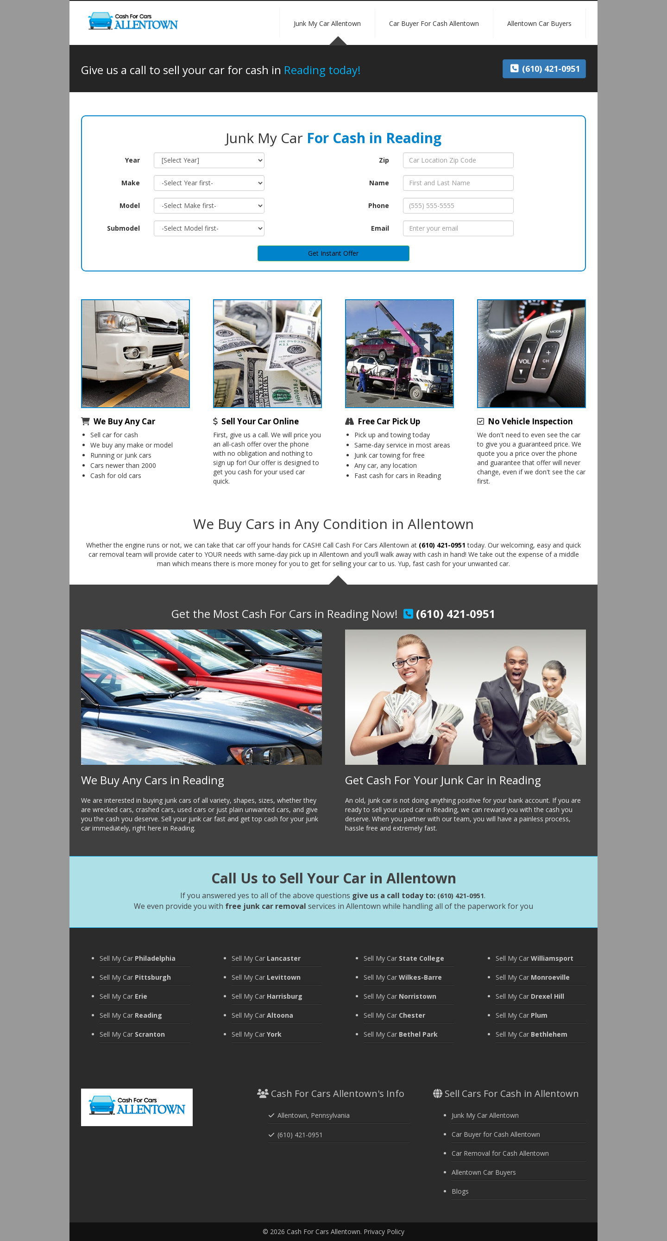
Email (380, 228)
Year (132, 160)
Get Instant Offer (333, 253)
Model (130, 205)
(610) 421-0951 (442, 545)
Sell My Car (138, 958)
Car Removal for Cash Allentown (500, 1153)
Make (130, 182)
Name (379, 182)
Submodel (123, 228)
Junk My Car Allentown (485, 1115)
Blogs (460, 1191)
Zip (384, 160)
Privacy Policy (384, 1231)
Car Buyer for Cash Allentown (496, 1134)
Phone (378, 205)
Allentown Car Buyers (484, 1172)
